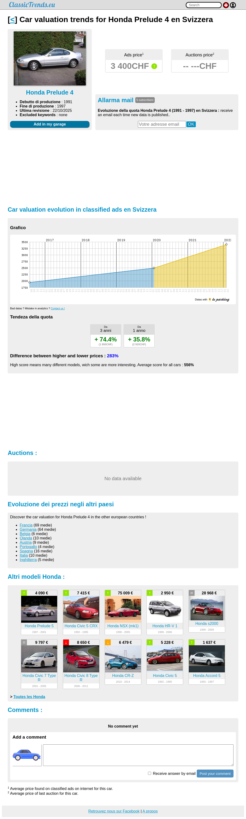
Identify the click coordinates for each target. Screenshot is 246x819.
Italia (24, 555)
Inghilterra (28, 560)
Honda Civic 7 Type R (39, 678)
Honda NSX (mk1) (123, 626)
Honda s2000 (206, 624)
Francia (26, 525)
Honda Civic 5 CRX (81, 626)
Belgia (25, 534)
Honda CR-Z (123, 676)
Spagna (26, 551)
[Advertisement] (123, 167)
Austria (26, 542)
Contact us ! (58, 308)
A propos (150, 811)
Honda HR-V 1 (164, 626)
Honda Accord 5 (207, 676)
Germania (28, 529)
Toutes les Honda (29, 697)
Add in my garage (50, 124)
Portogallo (28, 547)
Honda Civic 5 (165, 676)
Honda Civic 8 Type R (81, 678)
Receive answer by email (172, 773)
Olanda (26, 538)
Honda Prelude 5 (39, 626)
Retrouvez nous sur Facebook (114, 811)
